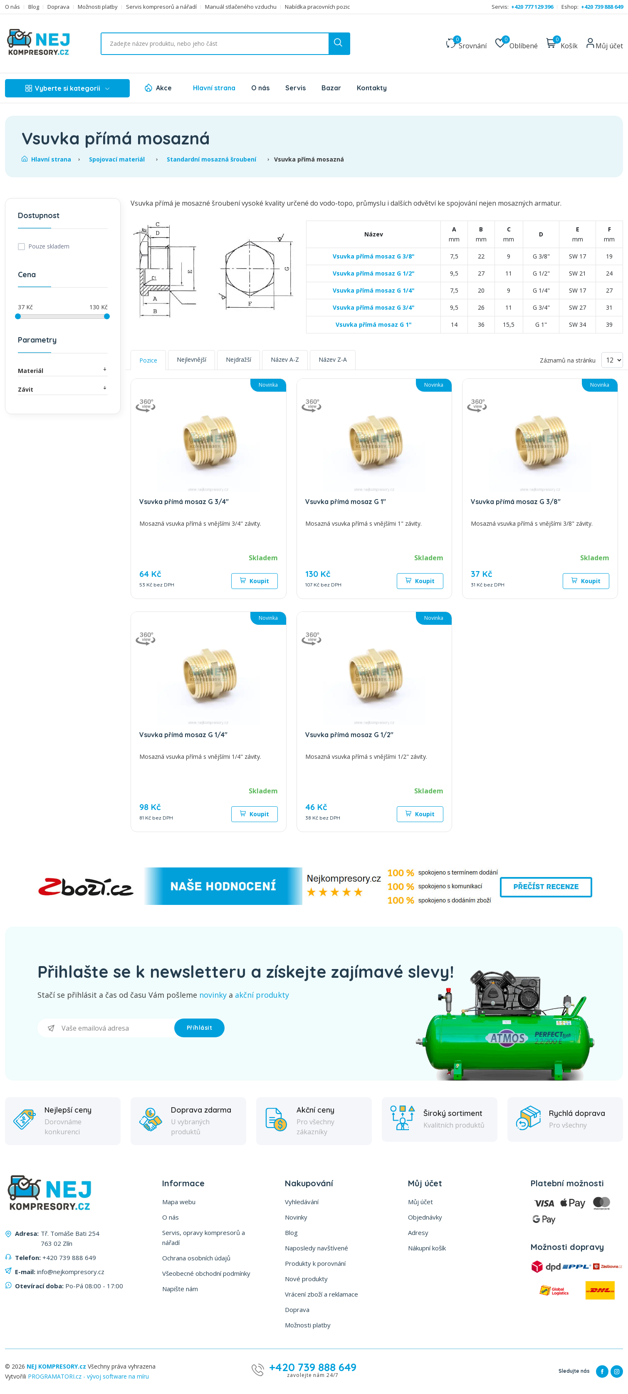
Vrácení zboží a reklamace (321, 1294)
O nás (12, 7)
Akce (164, 88)
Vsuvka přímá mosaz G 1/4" (374, 290)
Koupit (254, 581)
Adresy (418, 1232)
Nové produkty (306, 1279)
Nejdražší (238, 359)
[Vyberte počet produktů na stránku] (612, 360)
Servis (295, 88)
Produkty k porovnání (315, 1263)
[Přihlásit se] (105, 1028)
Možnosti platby (98, 7)
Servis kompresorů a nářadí (161, 7)
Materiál (63, 370)
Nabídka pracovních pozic (317, 7)
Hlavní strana (214, 88)
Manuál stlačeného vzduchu (241, 7)
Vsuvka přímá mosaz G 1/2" (374, 273)
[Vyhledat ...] (225, 43)
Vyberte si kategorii (67, 88)
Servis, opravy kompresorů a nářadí (203, 1237)
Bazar (331, 88)
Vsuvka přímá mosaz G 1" (374, 324)
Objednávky (425, 1217)
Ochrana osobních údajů (196, 1258)
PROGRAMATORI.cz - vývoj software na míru (88, 1376)
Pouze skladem (48, 246)
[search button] (339, 43)
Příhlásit (200, 1027)
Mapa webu (178, 1202)
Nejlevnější (191, 359)
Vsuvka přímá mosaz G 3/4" (374, 307)
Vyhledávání (302, 1202)
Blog (33, 7)
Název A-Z (285, 359)
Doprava (58, 7)
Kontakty (372, 88)
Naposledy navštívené (316, 1248)
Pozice (148, 360)
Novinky (296, 1217)
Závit (63, 389)
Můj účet (420, 1202)
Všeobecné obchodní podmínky (206, 1273)
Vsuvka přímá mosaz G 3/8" (374, 256)
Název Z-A (333, 359)
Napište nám (180, 1289)
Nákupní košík (427, 1248)
